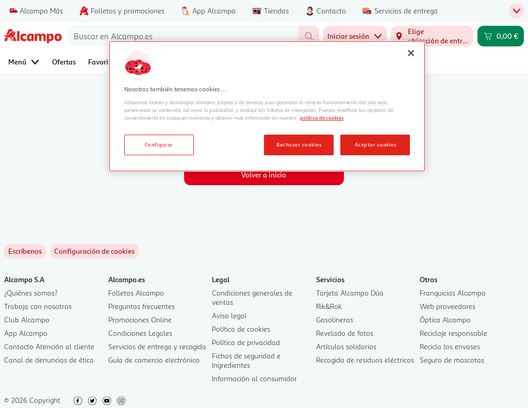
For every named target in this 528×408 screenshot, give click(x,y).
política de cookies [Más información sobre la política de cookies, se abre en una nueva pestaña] (321, 118)
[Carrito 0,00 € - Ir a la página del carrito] (500, 36)
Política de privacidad (246, 342)
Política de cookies (241, 328)
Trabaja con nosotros (38, 306)
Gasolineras (334, 319)
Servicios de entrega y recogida (157, 346)
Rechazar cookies (298, 144)
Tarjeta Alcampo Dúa (350, 292)
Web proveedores (447, 306)
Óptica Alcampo (445, 319)
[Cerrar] (411, 53)
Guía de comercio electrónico (154, 359)
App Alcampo (25, 333)
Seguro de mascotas (452, 359)
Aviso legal (229, 315)
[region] (267, 106)
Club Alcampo (27, 319)
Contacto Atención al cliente (49, 346)
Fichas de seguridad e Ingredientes (246, 360)
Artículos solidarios (346, 346)
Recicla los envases (450, 346)
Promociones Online (140, 319)
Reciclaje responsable (453, 333)
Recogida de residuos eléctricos (365, 359)
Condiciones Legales (140, 333)
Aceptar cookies (375, 144)
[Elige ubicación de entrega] (432, 36)
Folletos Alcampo (136, 292)
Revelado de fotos (344, 333)
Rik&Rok (329, 306)
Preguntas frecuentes (141, 306)
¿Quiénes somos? (31, 292)
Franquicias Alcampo (453, 292)
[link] (94, 251)
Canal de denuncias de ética (49, 359)
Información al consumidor (254, 378)
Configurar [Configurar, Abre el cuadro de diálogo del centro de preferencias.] (159, 144)
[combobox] (183, 36)
